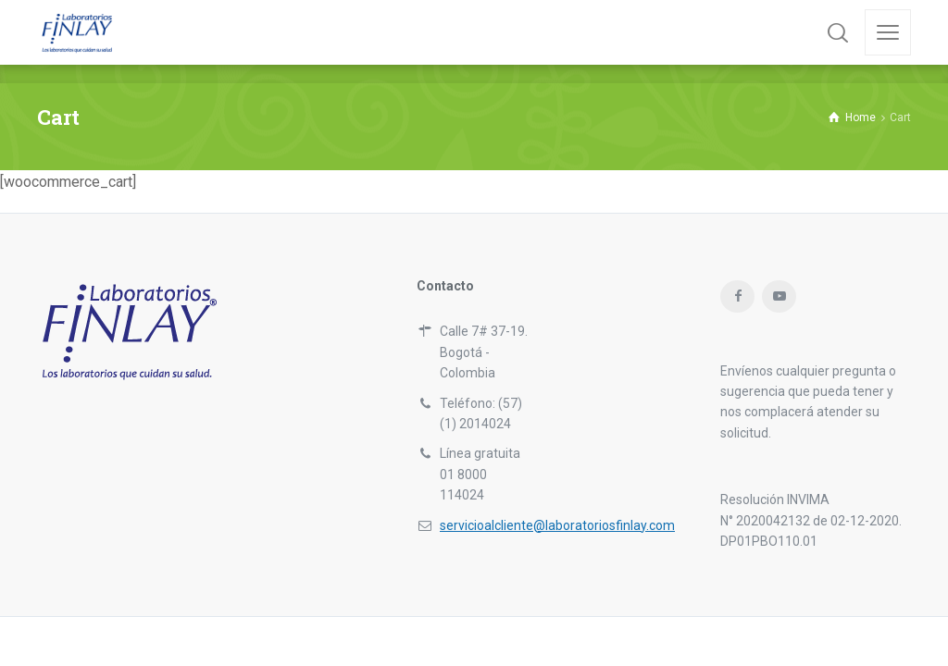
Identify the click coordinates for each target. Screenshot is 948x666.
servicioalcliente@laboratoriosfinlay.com (557, 525)
